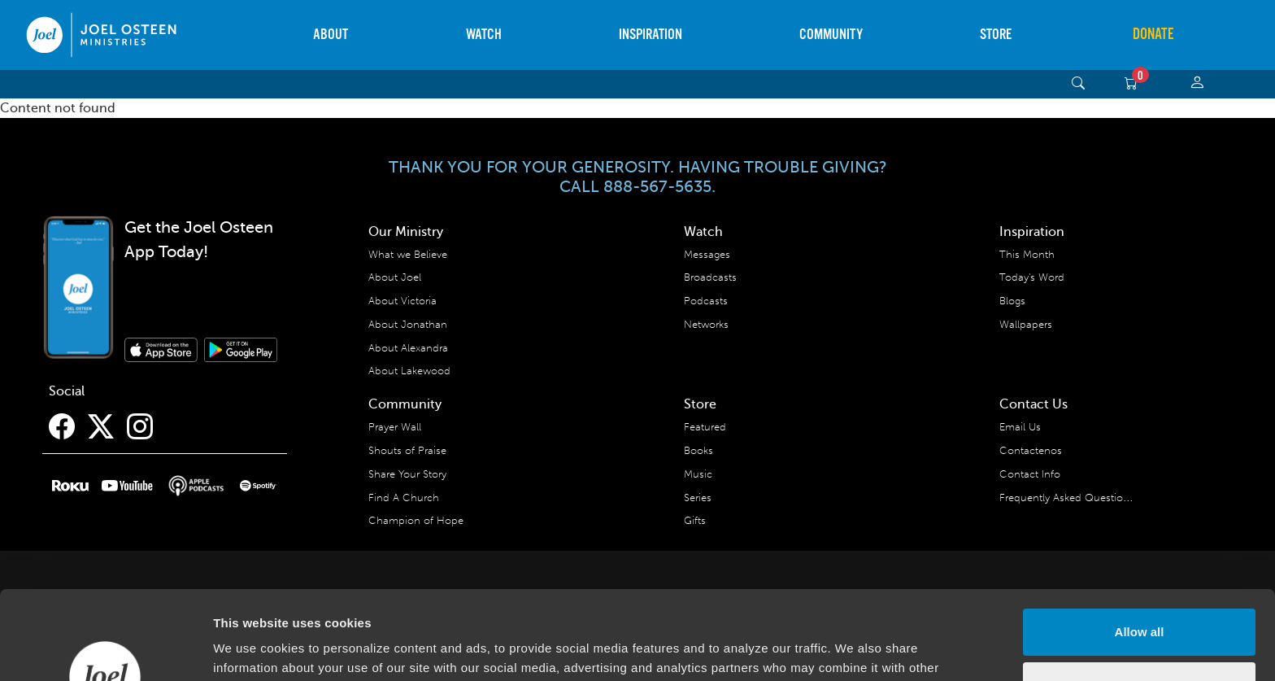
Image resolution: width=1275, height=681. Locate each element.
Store (996, 34)
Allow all (1139, 549)
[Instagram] (140, 427)
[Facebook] (62, 427)
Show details (251, 649)
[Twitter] (101, 427)
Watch (484, 34)
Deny (1140, 602)
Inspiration (650, 34)
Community (831, 34)
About (330, 34)
